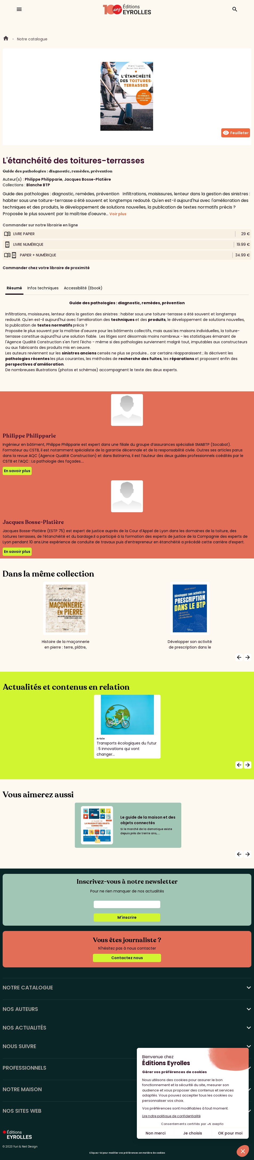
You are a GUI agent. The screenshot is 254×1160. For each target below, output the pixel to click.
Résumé (14, 288)
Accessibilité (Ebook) (83, 288)
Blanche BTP (38, 185)
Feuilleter (236, 133)
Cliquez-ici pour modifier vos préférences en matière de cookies (127, 1152)
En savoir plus (17, 470)
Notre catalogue (32, 39)
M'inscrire (127, 917)
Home (6, 39)
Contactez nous (127, 957)
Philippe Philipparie (43, 179)
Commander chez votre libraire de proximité (46, 267)
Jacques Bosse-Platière (87, 179)
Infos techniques (43, 288)
